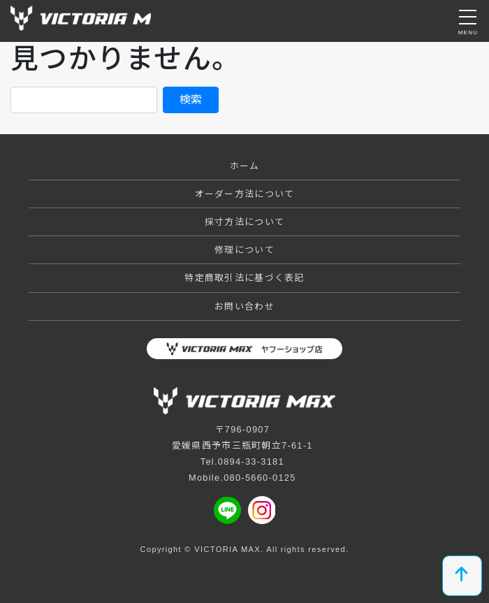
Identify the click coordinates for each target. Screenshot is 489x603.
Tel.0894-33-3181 (242, 461)
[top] (462, 575)
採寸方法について (244, 222)
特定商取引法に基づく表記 (244, 278)
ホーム (245, 166)
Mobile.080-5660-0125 (242, 477)
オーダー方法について (245, 194)
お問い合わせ (244, 306)
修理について (244, 250)
